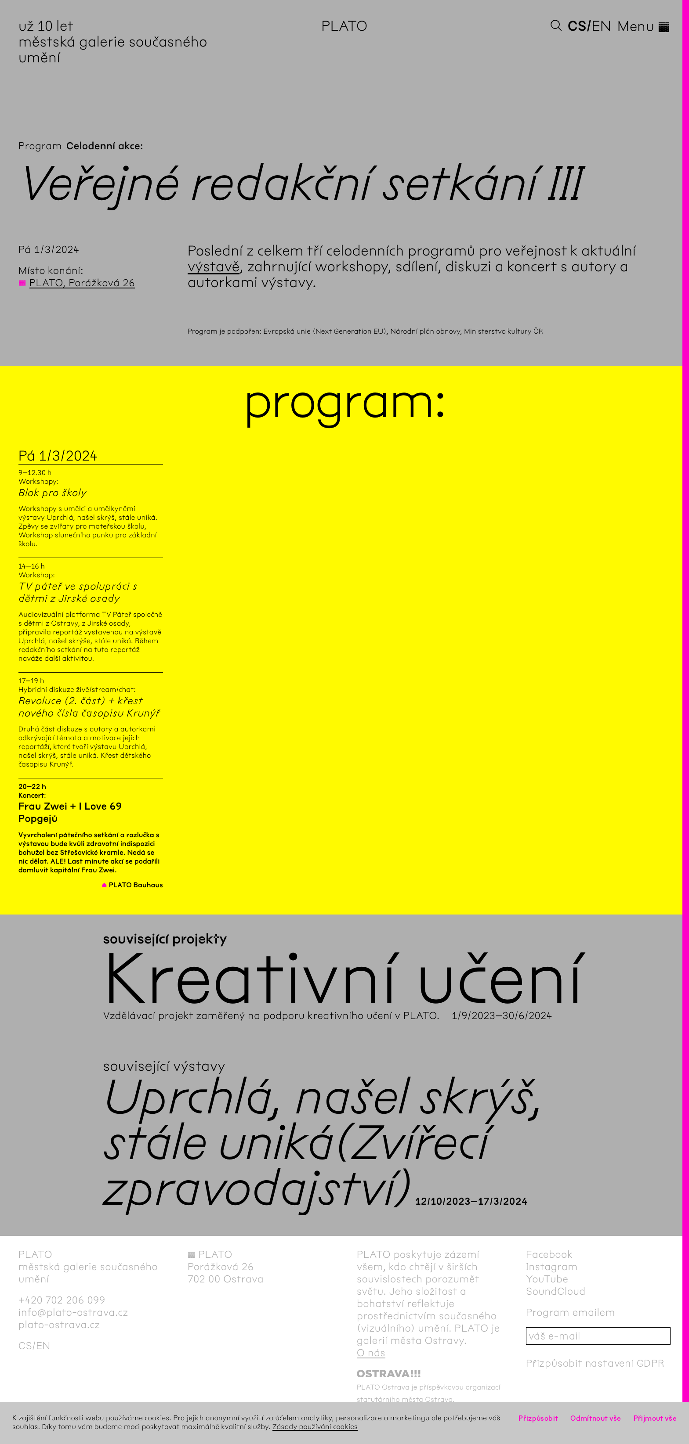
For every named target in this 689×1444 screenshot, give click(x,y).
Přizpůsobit (538, 1418)
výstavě (213, 266)
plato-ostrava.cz (59, 1324)
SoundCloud (556, 1291)
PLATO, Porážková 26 (82, 282)
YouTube (547, 1279)
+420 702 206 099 (61, 1300)
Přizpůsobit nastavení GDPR (595, 1363)
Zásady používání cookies (315, 1427)
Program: (344, 401)
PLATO (344, 26)
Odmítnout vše (595, 1418)
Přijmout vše (655, 1418)
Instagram (552, 1266)
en (601, 26)
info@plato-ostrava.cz (73, 1312)
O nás (371, 1352)
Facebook (549, 1254)
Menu (644, 26)
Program (40, 145)
